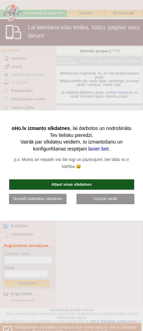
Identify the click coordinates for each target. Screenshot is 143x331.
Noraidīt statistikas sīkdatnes (37, 199)
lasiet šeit (98, 148)
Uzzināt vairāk (105, 199)
